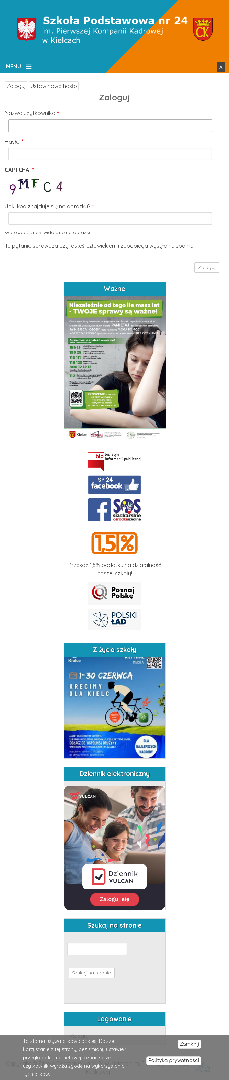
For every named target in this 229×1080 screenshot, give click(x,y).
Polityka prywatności (173, 1060)
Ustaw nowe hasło (54, 85)
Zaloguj (16, 85)
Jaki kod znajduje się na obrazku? (47, 206)
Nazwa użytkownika (30, 113)
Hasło (12, 141)
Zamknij (189, 1044)
